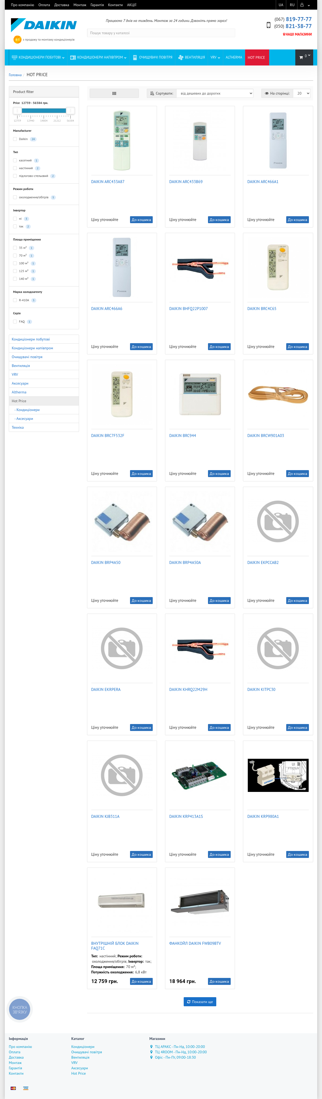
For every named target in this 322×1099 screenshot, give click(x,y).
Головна (15, 74)
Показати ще (200, 1001)
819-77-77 (293, 19)
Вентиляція (191, 57)
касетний (26, 160)
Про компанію (22, 4)
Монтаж (79, 4)
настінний (26, 168)
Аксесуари (20, 383)
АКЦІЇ (131, 4)
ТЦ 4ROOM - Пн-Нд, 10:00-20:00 (178, 1052)
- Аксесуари (22, 418)
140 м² (24, 279)
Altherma (234, 57)
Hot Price (19, 400)
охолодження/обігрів (34, 197)
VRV (215, 56)
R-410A (24, 300)
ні (21, 218)
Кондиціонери (83, 1046)
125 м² (24, 271)
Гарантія (97, 4)
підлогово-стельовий (34, 176)
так (22, 226)
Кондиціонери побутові (38, 56)
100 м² (24, 263)
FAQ (22, 321)
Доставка (61, 4)
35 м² (23, 248)
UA (280, 4)
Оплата (44, 4)
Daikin (25, 139)
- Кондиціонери (26, 409)
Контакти (115, 4)
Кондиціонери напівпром (98, 56)
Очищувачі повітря (152, 57)
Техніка (18, 427)
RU (292, 4)
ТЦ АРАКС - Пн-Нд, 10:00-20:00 (177, 1046)
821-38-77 (293, 26)
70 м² (23, 255)
